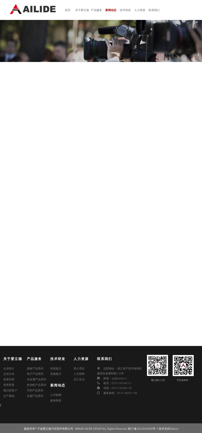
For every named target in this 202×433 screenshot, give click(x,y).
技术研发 (126, 10)
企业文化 (8, 373)
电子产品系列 (35, 373)
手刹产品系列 (35, 388)
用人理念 (79, 368)
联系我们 (154, 10)
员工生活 (79, 378)
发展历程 (8, 378)
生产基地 (8, 393)
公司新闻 (55, 394)
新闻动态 (111, 10)
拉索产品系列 (35, 393)
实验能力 (55, 373)
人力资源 (140, 10)
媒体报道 (55, 399)
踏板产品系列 (35, 368)
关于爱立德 (83, 10)
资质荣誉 (8, 383)
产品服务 (97, 10)
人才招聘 (79, 373)
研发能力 (55, 368)
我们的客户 (10, 388)
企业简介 (8, 368)
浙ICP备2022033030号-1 (143, 427)
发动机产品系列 (36, 383)
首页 (68, 10)
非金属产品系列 (36, 378)
